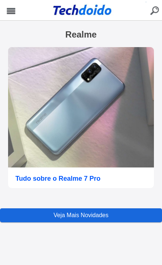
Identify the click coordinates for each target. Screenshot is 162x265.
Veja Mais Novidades (81, 215)
